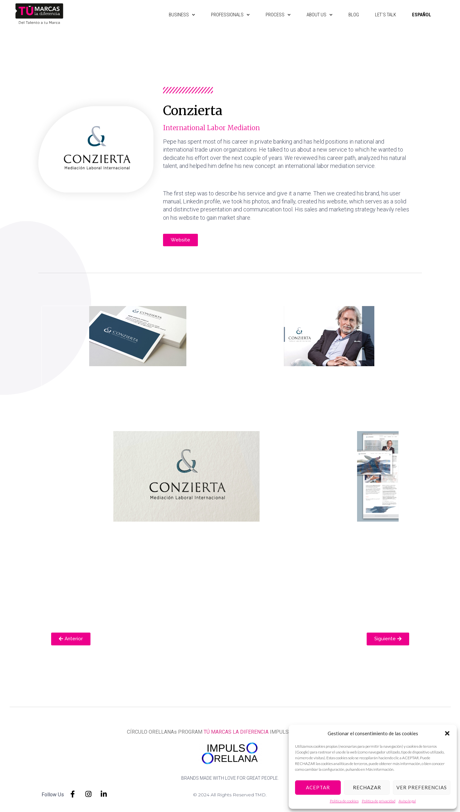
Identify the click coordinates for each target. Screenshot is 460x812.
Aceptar (318, 787)
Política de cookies (344, 801)
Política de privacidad (378, 801)
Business (178, 15)
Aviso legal (407, 801)
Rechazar (367, 787)
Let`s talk (382, 15)
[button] (447, 733)
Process (274, 15)
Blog (350, 15)
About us (316, 15)
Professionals (226, 15)
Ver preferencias (421, 787)
